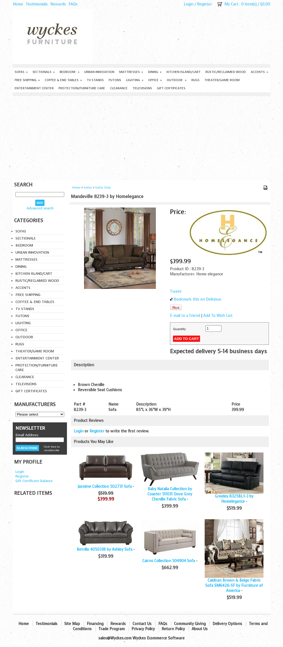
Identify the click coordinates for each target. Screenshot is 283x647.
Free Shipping (27, 80)
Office (155, 80)
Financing (95, 623)
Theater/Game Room (222, 80)
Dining (155, 72)
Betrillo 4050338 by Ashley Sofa (104, 549)
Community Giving (190, 623)
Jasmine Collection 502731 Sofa (105, 486)
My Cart (231, 4)
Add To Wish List (218, 315)
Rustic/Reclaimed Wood (225, 72)
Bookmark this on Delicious (197, 299)
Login (189, 4)
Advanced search (40, 208)
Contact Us (142, 623)
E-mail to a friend (185, 315)
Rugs (195, 80)
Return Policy (173, 629)
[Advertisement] (141, 137)
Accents (259, 72)
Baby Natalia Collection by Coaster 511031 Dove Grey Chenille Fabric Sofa (169, 494)
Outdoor (176, 80)
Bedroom (69, 72)
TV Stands (95, 80)
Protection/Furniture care (82, 88)
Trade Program (111, 629)
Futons (115, 80)
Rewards (58, 4)
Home (18, 4)
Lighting (134, 80)
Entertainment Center (34, 88)
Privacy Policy (143, 629)
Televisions (142, 88)
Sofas (21, 72)
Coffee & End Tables (63, 80)
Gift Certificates (171, 88)
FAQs (73, 4)
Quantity (179, 329)
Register (204, 4)
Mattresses (131, 72)
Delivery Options (227, 623)
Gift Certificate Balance (34, 481)
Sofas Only (103, 188)
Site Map (72, 623)
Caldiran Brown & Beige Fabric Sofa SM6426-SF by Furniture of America (234, 585)
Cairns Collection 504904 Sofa (168, 560)
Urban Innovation (99, 72)
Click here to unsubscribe (52, 448)
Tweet (176, 291)
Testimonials (37, 4)
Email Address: (27, 435)
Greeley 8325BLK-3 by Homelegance (234, 499)
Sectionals (44, 72)
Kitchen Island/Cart (183, 72)
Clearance (119, 88)
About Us (200, 629)
